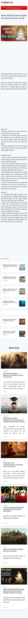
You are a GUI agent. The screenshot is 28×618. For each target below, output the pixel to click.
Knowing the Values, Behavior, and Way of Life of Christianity (13, 375)
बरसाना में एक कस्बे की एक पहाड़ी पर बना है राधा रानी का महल (13, 550)
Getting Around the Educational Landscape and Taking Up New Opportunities (14, 420)
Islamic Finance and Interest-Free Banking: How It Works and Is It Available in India (10, 266)
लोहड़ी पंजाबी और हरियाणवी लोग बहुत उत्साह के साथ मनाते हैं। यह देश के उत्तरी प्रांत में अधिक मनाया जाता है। (13, 591)
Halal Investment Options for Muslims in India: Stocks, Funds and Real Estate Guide (10, 290)
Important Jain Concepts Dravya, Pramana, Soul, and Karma (13, 464)
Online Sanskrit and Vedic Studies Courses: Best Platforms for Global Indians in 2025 (10, 333)
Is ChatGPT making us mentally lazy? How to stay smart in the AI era (10, 302)
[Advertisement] (14, 57)
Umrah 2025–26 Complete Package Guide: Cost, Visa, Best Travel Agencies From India (9, 278)
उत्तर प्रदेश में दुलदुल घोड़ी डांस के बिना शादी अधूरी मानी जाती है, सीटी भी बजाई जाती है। (13, 509)
